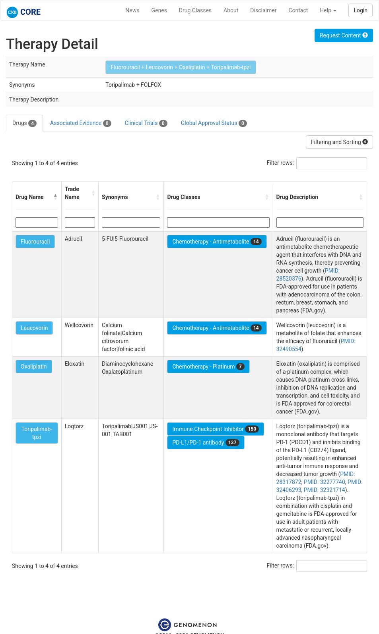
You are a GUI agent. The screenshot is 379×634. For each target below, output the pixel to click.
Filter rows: (280, 163)
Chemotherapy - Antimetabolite (216, 241)
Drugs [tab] (24, 123)
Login (360, 10)
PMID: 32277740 (324, 482)
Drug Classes (195, 10)
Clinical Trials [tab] (146, 123)
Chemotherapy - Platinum (208, 366)
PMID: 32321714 (324, 490)
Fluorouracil (35, 241)
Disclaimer (263, 10)
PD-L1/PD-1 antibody (205, 442)
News (132, 10)
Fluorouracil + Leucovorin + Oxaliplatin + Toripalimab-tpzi (181, 67)
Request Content (344, 35)
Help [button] (328, 10)
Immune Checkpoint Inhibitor (215, 429)
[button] (55, 197)
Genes (159, 10)
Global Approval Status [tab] (214, 123)
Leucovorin (34, 328)
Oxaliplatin (34, 366)
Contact (298, 10)
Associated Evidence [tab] (80, 123)
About (231, 10)
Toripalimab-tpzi (36, 433)
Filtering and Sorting (339, 142)
